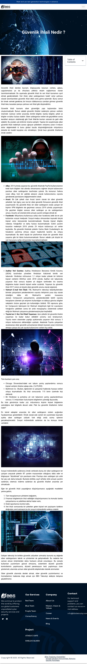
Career (49, 613)
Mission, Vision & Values (53, 607)
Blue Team (29, 606)
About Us (50, 601)
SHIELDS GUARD (32, 641)
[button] (83, 61)
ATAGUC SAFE (31, 636)
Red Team (29, 601)
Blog (48, 624)
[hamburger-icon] (83, 6)
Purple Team (30, 611)
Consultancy (31, 616)
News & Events (52, 619)
